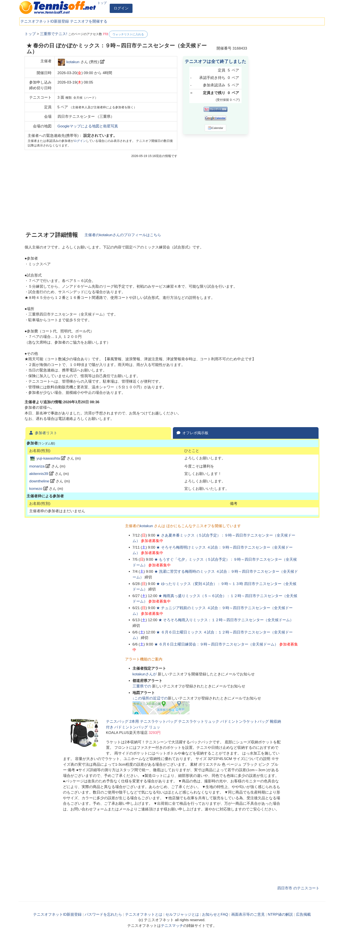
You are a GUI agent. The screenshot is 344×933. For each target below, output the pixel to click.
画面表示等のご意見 (248, 914)
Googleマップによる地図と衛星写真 (87, 126)
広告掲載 (303, 914)
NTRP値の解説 (280, 914)
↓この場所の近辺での (150, 698)
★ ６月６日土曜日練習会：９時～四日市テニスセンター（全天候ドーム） (216, 644)
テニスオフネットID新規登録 (44, 21)
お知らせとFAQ (215, 914)
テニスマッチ (172, 926)
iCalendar (215, 128)
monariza (37, 466)
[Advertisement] (286, 96)
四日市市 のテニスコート (298, 888)
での (142, 686)
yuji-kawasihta (48, 458)
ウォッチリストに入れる (128, 34)
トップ (102, 3)
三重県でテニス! (53, 34)
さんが (145, 674)
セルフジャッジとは (182, 914)
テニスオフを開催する (88, 21)
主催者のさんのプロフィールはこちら (122, 235)
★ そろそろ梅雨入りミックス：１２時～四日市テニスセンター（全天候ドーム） (226, 620)
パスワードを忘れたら (103, 914)
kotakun (72, 62)
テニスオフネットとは (143, 914)
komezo (35, 489)
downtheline (39, 481)
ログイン (121, 8)
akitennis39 (38, 474)
